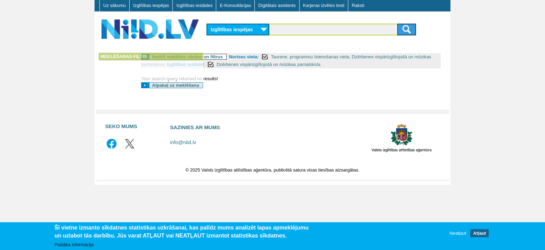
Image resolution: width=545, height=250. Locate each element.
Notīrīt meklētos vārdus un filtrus (254, 56)
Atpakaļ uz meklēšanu (243, 92)
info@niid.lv (183, 150)
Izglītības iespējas (151, 5)
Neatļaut (457, 233)
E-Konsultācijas (235, 5)
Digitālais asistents (277, 5)
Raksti (358, 5)
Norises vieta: (311, 56)
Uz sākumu (114, 5)
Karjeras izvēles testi (323, 5)
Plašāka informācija (74, 244)
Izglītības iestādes (194, 5)
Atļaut (479, 233)
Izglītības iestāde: (333, 64)
